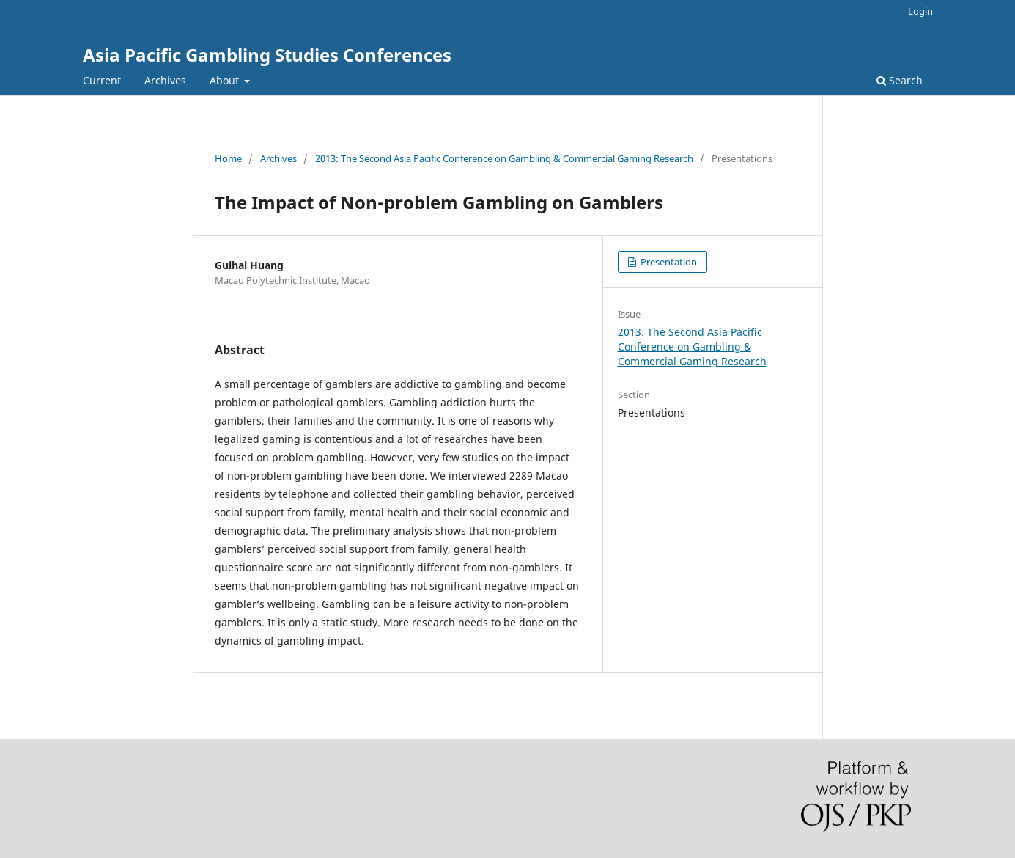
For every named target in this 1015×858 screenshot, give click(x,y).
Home (228, 158)
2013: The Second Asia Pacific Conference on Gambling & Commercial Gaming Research (504, 158)
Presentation (667, 261)
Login (920, 11)
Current (102, 80)
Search (899, 80)
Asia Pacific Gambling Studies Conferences (267, 55)
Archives (165, 80)
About (226, 80)
